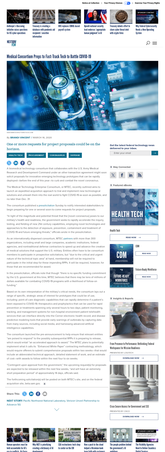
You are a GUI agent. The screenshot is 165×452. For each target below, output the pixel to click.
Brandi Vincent (20, 137)
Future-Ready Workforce (146, 269)
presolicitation (47, 205)
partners (68, 238)
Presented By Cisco (120, 411)
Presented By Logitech (121, 352)
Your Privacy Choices (117, 3)
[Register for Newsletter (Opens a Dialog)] (154, 153)
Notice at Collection (90, 3)
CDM (137, 246)
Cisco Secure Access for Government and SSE (129, 406)
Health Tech (115, 230)
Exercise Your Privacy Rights (147, 3)
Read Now (134, 237)
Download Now (134, 358)
